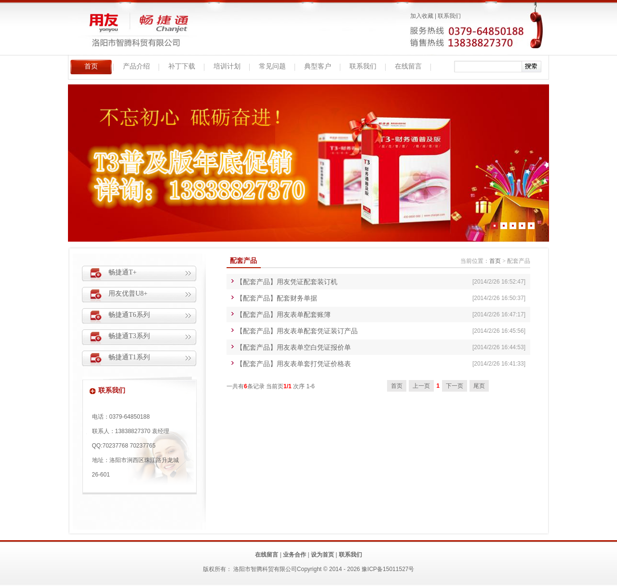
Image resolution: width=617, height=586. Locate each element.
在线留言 (408, 66)
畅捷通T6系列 (129, 314)
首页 (91, 66)
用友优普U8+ (128, 293)
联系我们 (449, 16)
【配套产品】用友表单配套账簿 (283, 314)
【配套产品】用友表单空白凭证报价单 (293, 347)
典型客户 (317, 66)
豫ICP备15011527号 (388, 569)
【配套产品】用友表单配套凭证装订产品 (297, 331)
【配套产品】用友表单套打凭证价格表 (293, 364)
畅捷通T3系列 (129, 336)
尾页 (479, 385)
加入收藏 (421, 16)
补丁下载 (181, 66)
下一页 (454, 385)
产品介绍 (136, 66)
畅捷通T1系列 (129, 357)
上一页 (421, 385)
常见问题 (272, 66)
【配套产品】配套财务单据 (276, 298)
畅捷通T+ (122, 272)
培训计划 (227, 66)
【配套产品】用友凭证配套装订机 (286, 282)
